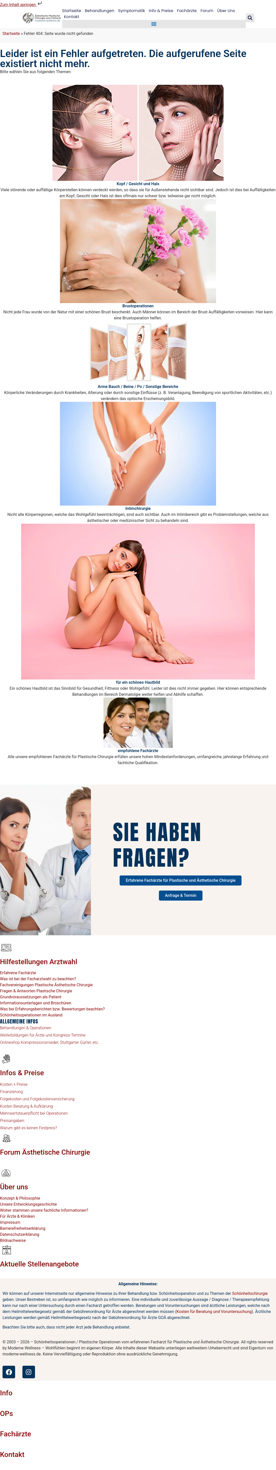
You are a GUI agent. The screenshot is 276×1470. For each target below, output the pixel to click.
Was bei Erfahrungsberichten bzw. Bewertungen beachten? (52, 1009)
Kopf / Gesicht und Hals (138, 183)
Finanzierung (11, 1091)
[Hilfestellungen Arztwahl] (6, 947)
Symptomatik (131, 11)
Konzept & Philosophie (20, 1198)
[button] (154, 24)
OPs (6, 1413)
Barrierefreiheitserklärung (22, 1228)
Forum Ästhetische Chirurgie (45, 1152)
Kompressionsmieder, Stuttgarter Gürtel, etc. (59, 1042)
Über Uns (226, 11)
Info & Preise (161, 11)
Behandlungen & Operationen (25, 1027)
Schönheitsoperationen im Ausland (31, 1015)
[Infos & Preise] (6, 1058)
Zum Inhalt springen (21, 4)
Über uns (14, 1187)
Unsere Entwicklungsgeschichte (28, 1204)
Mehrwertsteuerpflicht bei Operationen (34, 1113)
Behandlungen (99, 11)
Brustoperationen (138, 306)
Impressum (10, 1222)
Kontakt (71, 17)
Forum (207, 11)
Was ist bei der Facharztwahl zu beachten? (38, 978)
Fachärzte (187, 11)
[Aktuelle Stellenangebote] (6, 1250)
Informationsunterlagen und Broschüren (35, 1003)
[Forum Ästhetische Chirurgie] (6, 1138)
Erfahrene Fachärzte (18, 972)
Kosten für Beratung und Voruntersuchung (214, 1311)
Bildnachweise (13, 1240)
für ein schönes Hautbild (138, 682)
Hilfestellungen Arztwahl (38, 962)
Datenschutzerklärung (19, 1234)
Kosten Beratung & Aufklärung (26, 1106)
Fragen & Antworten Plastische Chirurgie (36, 991)
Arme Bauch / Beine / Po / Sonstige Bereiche (138, 386)
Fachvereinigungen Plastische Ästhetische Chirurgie (46, 985)
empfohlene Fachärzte (138, 750)
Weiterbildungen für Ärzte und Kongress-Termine (43, 1035)
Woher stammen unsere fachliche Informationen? (44, 1210)
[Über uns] (6, 1173)
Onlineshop (10, 1042)
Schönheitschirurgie (250, 1293)
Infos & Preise (22, 1073)
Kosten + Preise (13, 1084)
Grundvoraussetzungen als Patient (30, 997)
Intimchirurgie (138, 508)
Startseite (71, 11)
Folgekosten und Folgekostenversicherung (37, 1099)
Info (6, 1393)
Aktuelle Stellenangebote (39, 1264)
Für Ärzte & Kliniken (17, 1216)
